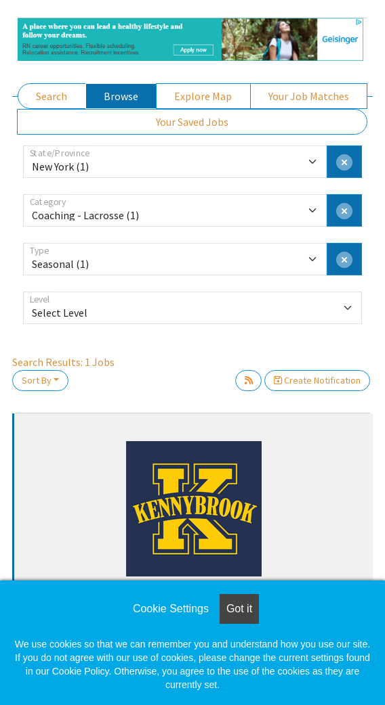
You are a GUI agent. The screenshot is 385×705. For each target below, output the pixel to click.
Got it (239, 608)
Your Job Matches (308, 96)
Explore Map (203, 96)
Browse (121, 96)
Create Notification (317, 380)
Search (51, 96)
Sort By (37, 380)
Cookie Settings (171, 608)
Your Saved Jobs (192, 122)
